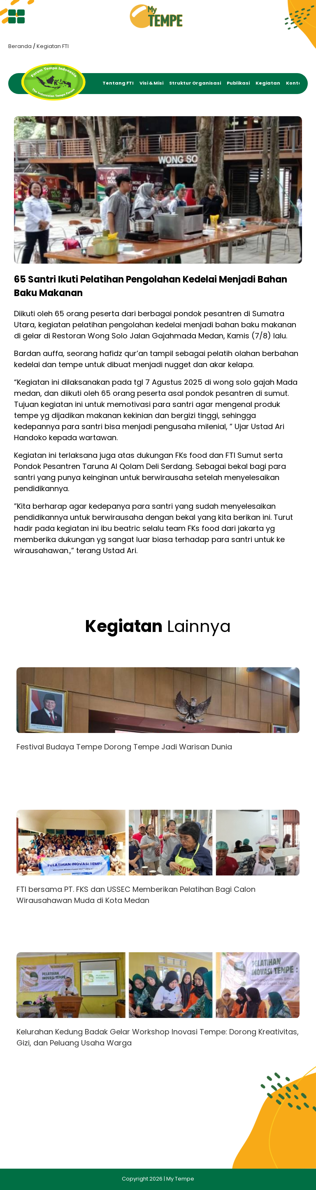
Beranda (20, 46)
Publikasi (238, 83)
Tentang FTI (118, 83)
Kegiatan (268, 83)
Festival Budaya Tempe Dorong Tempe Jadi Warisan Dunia (124, 747)
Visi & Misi (151, 83)
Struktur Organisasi (195, 83)
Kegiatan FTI (53, 46)
